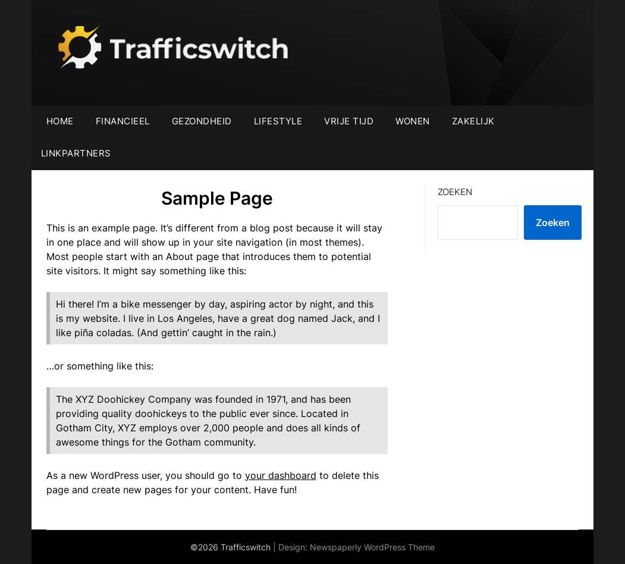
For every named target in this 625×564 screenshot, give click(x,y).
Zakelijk (473, 121)
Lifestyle (278, 121)
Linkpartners (76, 153)
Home (60, 121)
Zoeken (455, 192)
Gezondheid (202, 121)
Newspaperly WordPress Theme (372, 547)
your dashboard (280, 475)
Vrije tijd (348, 121)
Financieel (123, 121)
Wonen (412, 121)
